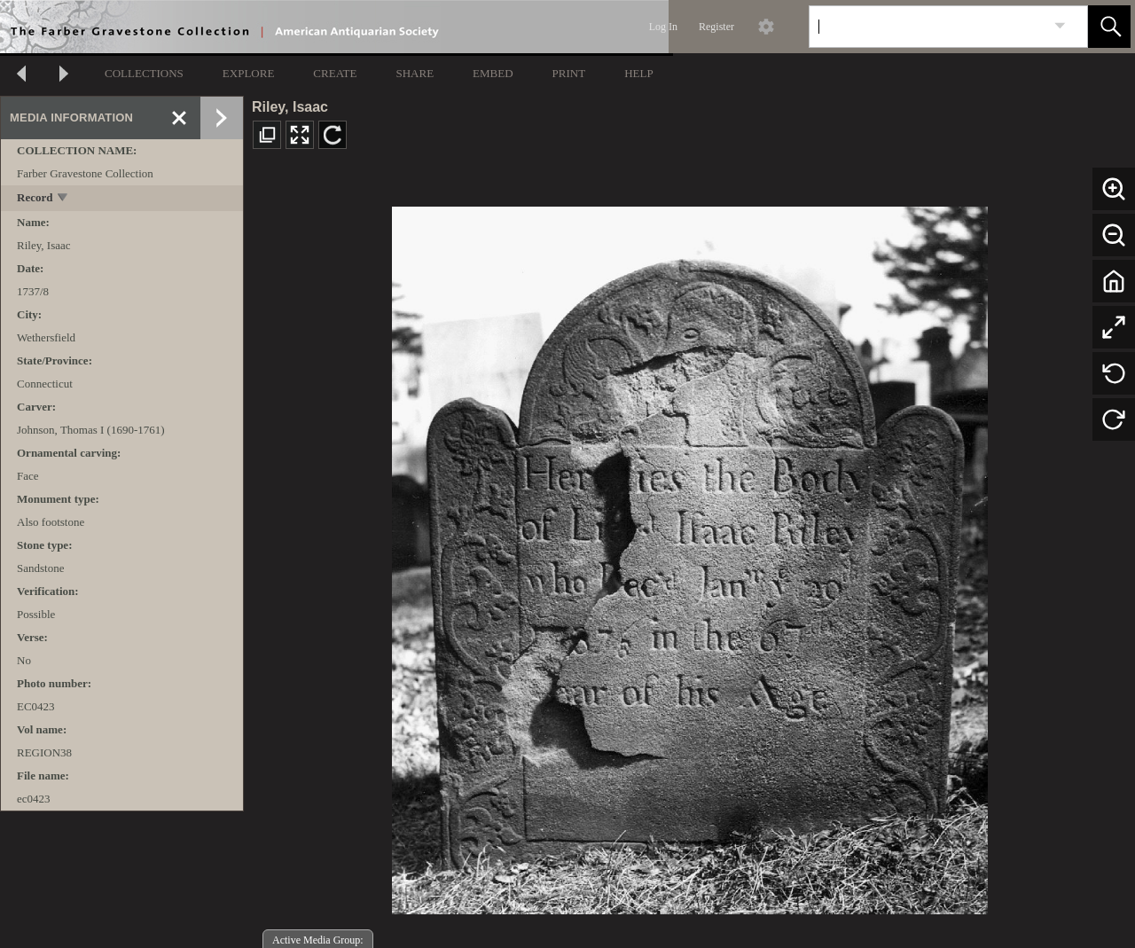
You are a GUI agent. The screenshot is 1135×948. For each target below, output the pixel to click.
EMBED (493, 73)
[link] (1060, 26)
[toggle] (63, 199)
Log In (663, 26)
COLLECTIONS (144, 73)
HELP (639, 73)
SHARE (414, 73)
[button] (1109, 26)
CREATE (334, 73)
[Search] (927, 26)
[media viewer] (689, 555)
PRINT (569, 73)
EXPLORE (249, 73)
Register (716, 26)
